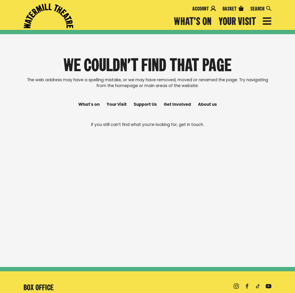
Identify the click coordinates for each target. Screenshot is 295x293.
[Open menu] (267, 22)
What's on (193, 21)
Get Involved (177, 104)
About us (207, 104)
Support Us (145, 104)
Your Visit (237, 21)
